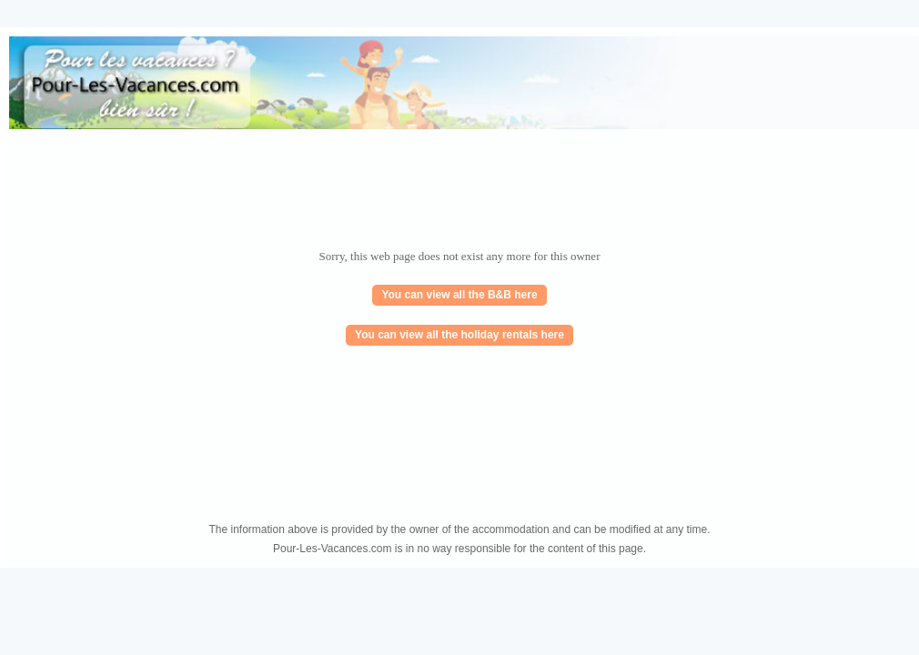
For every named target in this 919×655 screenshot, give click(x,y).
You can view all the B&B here (459, 294)
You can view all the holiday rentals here (459, 334)
